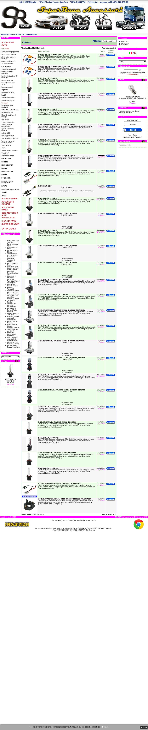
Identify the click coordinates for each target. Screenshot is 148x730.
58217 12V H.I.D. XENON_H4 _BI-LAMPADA (53, 325)
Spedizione (124, 43)
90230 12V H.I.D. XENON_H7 (10, 380)
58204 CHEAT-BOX (44, 186)
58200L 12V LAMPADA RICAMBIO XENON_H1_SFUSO (56, 94)
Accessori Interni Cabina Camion (12, 339)
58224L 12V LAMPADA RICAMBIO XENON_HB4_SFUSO (57, 453)
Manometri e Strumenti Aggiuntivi (11, 277)
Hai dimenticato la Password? (132, 137)
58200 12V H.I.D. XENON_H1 (47, 78)
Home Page (4, 34)
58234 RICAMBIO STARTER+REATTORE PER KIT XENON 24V (59, 483)
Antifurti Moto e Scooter (12, 322)
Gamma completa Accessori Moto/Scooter (13, 318)
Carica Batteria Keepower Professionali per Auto (12, 272)
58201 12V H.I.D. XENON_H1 (47, 109)
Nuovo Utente (132, 135)
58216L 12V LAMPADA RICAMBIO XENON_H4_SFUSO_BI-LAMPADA (61, 310)
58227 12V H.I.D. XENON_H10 (48, 468)
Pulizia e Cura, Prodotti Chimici (12, 285)
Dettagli (105, 727)
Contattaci (123, 45)
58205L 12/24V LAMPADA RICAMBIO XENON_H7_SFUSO (57, 213)
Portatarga (10, 336)
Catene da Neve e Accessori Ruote (13, 291)
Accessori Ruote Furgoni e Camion (13, 343)
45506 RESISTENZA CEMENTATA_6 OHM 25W (54, 66)
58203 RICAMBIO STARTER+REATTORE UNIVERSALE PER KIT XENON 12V (64, 171)
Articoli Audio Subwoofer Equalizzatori (11, 305)
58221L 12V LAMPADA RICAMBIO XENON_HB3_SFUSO (57, 422)
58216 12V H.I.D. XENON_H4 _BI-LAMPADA (53, 295)
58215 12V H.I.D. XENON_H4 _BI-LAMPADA (53, 279)
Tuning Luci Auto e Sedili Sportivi (13, 281)
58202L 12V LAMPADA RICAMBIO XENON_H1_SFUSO (56, 155)
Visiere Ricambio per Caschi (12, 330)
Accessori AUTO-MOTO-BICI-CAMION (113, 2)
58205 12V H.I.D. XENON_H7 (47, 198)
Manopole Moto (12, 337)
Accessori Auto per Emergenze (12, 254)
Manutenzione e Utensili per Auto (12, 267)
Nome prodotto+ (44, 51)
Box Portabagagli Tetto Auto (12, 314)
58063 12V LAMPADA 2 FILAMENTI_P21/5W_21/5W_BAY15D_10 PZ (132, 98)
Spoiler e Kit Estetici (11, 301)
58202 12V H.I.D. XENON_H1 (47, 140)
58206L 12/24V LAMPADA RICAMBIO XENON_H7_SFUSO (57, 246)
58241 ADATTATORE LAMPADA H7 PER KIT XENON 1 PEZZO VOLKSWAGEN (64, 499)
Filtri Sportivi (92, 2)
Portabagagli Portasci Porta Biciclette (12, 310)
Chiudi (144, 727)
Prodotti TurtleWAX (10, 288)
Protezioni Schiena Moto (11, 333)
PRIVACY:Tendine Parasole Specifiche (53, 2)
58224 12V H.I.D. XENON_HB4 (48, 437)
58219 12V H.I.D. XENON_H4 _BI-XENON (52, 374)
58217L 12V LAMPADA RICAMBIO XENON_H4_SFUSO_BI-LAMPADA (61, 341)
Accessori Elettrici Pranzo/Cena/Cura (13, 346)
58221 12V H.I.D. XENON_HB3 (48, 407)
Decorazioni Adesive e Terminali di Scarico (11, 259)
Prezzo (102, 51)
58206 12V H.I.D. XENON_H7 (47, 230)
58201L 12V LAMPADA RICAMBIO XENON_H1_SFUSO (56, 124)
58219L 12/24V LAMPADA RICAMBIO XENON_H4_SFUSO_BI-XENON (61, 390)
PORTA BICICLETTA (77, 2)
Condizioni (123, 41)
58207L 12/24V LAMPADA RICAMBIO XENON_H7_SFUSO (57, 262)
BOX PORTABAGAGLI (27, 2)
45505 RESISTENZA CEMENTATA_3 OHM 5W (53, 54)
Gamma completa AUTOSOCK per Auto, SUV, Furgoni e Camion (13, 296)
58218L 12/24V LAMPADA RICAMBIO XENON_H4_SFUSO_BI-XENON (61, 358)
